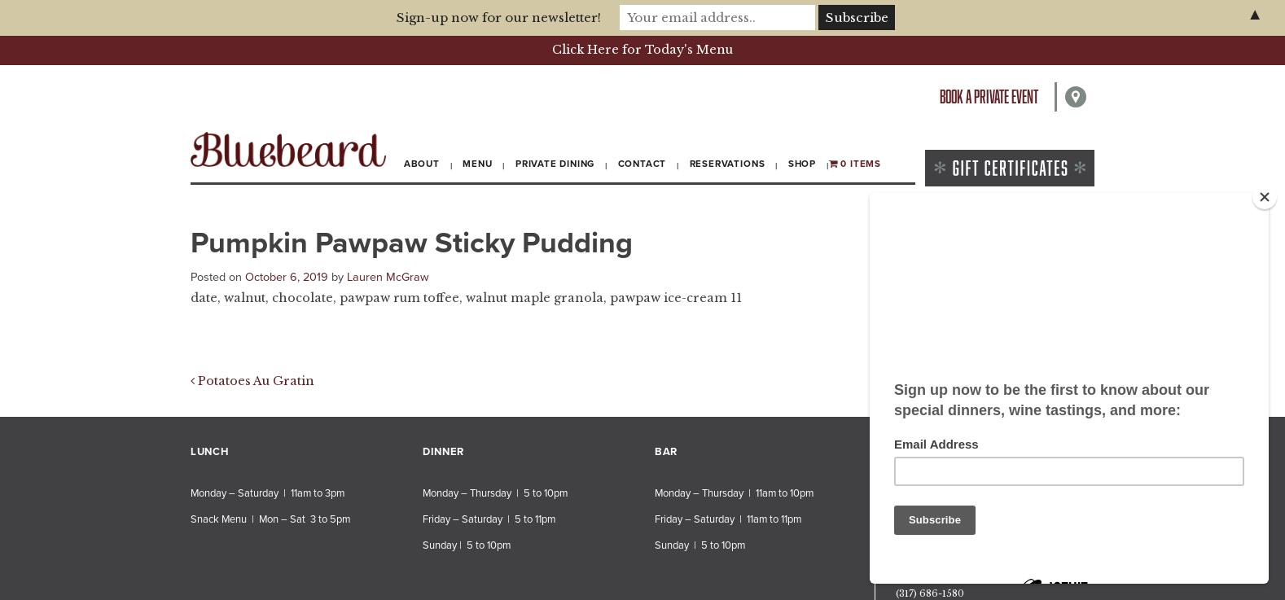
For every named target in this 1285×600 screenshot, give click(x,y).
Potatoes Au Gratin (252, 381)
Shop (802, 163)
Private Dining (554, 163)
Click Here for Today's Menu (642, 49)
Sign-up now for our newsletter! (499, 17)
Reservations (727, 163)
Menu (477, 163)
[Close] (1264, 197)
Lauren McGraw (388, 277)
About (422, 163)
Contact (642, 163)
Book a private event (989, 96)
